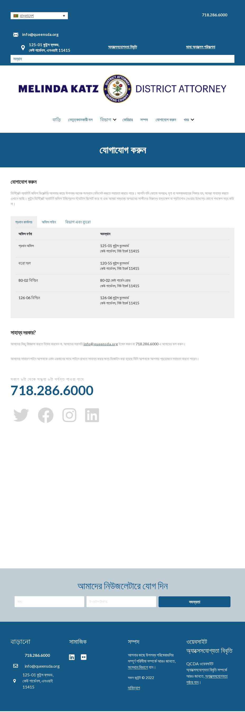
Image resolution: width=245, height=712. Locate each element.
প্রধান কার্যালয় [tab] (23, 222)
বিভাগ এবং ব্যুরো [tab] (78, 222)
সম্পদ (144, 119)
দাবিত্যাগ (134, 688)
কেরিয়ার (127, 119)
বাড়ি (57, 119)
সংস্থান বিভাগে (138, 667)
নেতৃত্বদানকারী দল (80, 119)
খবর (186, 119)
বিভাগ (105, 119)
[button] (39, 15)
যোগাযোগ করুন (166, 119)
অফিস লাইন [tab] (49, 222)
